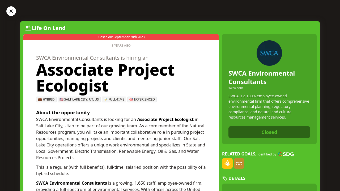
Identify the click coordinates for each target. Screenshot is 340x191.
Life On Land (49, 28)
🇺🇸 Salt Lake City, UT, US (79, 99)
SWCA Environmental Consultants (261, 77)
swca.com (235, 88)
